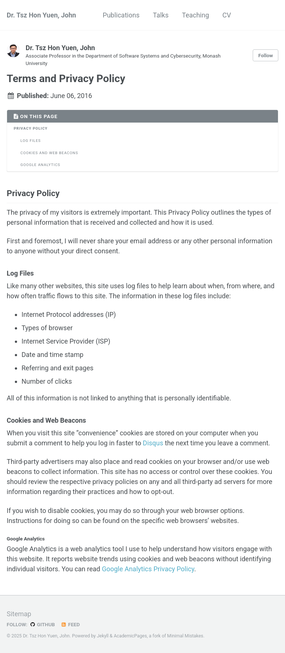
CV (226, 15)
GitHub (42, 624)
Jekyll (103, 636)
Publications (121, 15)
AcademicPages (130, 636)
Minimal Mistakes (185, 636)
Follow (265, 55)
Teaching (195, 15)
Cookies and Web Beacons (49, 153)
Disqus (153, 443)
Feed (70, 624)
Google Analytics (40, 165)
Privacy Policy (31, 128)
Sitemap (19, 614)
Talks (160, 15)
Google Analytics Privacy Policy (148, 569)
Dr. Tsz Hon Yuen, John (41, 15)
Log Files (30, 141)
